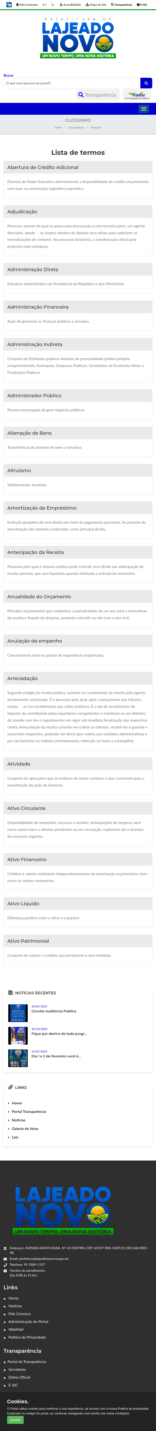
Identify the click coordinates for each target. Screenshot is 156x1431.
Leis (15, 1137)
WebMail (13, 1329)
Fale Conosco (17, 1313)
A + (45, 4)
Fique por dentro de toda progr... (59, 1034)
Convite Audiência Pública (53, 1011)
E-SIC (11, 1385)
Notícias (13, 1305)
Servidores (15, 1369)
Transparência (97, 94)
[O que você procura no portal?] (146, 83)
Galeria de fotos (25, 1128)
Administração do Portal (26, 1321)
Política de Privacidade (25, 1337)
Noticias (19, 1120)
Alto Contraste (27, 4)
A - (53, 4)
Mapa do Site (96, 4)
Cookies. (18, 1401)
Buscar (78, 80)
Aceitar (15, 1420)
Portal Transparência (29, 1111)
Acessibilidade (70, 4)
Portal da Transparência (25, 1361)
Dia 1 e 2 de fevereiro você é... (56, 1056)
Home (58, 127)
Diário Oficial (17, 1377)
